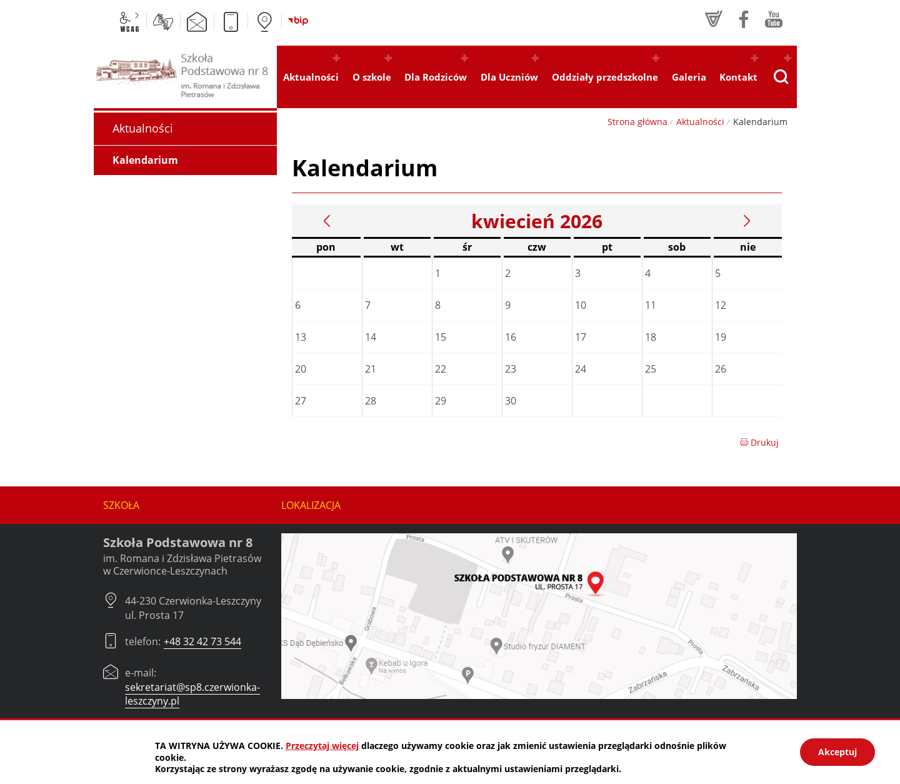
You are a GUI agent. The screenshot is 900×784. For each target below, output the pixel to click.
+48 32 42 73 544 (202, 641)
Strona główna (638, 122)
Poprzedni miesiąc (327, 220)
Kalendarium (145, 160)
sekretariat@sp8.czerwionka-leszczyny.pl (192, 694)
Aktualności (700, 122)
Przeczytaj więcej (322, 745)
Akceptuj (837, 752)
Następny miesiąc (747, 220)
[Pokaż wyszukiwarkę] (780, 77)
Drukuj (759, 442)
